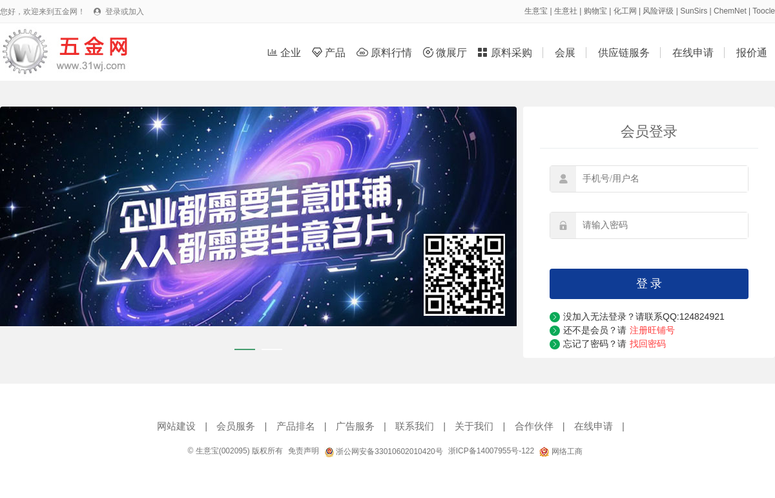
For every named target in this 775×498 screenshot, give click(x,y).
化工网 (625, 11)
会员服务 (235, 425)
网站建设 (176, 425)
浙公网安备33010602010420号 (383, 451)
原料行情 (385, 52)
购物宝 (595, 11)
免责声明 (303, 450)
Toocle (763, 11)
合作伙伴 (534, 425)
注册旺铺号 (652, 330)
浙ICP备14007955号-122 (491, 450)
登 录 (649, 283)
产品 (330, 52)
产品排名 (295, 425)
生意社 (565, 11)
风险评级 (658, 11)
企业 (285, 52)
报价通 (751, 52)
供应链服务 (624, 52)
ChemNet (730, 11)
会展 (565, 52)
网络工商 (560, 451)
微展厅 (446, 52)
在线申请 (693, 52)
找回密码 (648, 344)
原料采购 (506, 52)
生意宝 (536, 11)
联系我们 (414, 425)
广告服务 (355, 425)
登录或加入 (124, 11)
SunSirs (693, 11)
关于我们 (474, 425)
